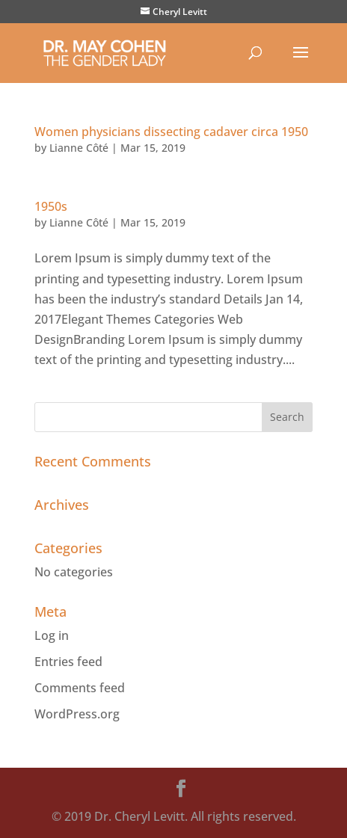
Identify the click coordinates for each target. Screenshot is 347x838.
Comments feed (79, 688)
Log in (51, 635)
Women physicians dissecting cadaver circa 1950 (171, 131)
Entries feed (68, 661)
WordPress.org (77, 714)
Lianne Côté (78, 148)
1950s (50, 206)
